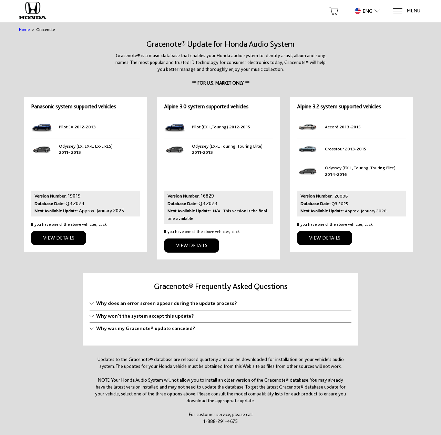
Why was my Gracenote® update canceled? (142, 328)
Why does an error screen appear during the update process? (163, 303)
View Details (58, 238)
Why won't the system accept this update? (142, 316)
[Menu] (406, 11)
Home (24, 29)
